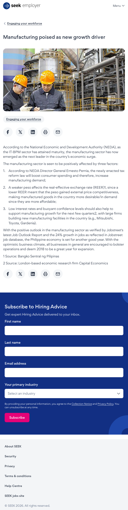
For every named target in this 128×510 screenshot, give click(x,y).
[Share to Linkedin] (33, 132)
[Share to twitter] (20, 132)
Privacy (10, 466)
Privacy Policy (105, 403)
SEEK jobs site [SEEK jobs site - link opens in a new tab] (14, 496)
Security (10, 456)
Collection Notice (82, 403)
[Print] (45, 132)
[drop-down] (64, 393)
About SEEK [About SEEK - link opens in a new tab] (13, 446)
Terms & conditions (18, 476)
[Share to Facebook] (8, 132)
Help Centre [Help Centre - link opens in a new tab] (13, 486)
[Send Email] (58, 132)
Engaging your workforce (24, 23)
